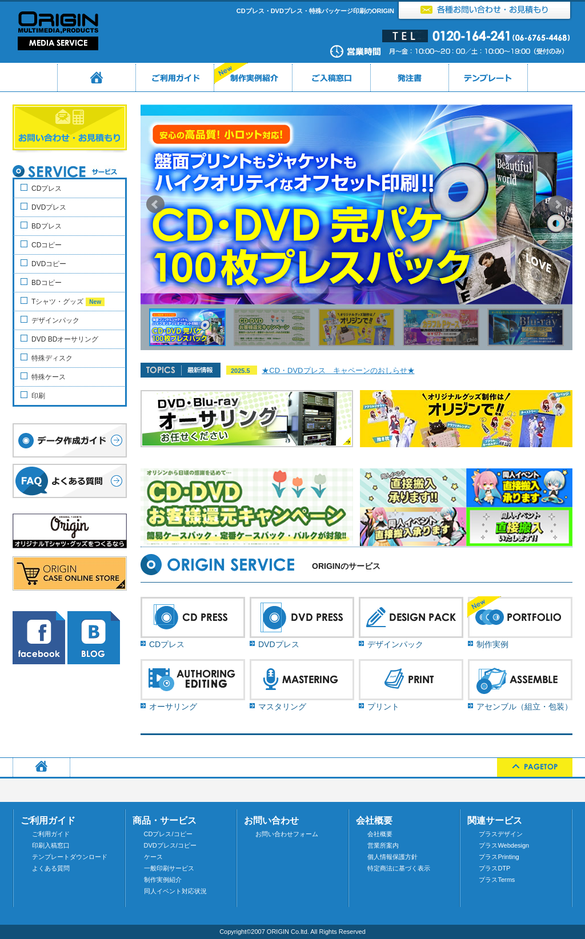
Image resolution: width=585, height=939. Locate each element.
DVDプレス (278, 644)
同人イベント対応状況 (175, 891)
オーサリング (173, 706)
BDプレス (46, 226)
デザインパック (395, 644)
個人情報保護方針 (392, 856)
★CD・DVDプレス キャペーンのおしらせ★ (338, 370)
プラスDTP (494, 868)
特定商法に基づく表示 (398, 868)
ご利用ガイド (51, 833)
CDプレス (167, 644)
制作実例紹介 (163, 879)
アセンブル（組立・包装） (524, 706)
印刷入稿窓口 (51, 845)
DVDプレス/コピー (170, 845)
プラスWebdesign (504, 845)
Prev (155, 204)
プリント (383, 706)
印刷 (38, 396)
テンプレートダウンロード (69, 856)
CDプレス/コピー (168, 833)
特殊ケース (48, 377)
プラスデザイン (501, 833)
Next (557, 204)
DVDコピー (48, 264)
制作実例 (492, 644)
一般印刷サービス (169, 868)
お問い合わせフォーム (286, 833)
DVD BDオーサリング (64, 339)
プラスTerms (497, 879)
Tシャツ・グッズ (68, 302)
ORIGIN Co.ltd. (288, 931)
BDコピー (46, 283)
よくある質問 (51, 868)
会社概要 (379, 833)
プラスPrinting (499, 856)
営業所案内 (383, 845)
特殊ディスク (52, 358)
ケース (153, 856)
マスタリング (282, 706)
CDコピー (46, 245)
